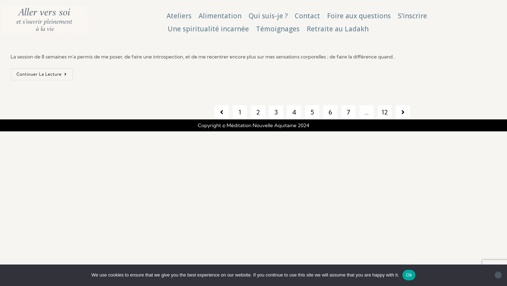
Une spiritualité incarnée (208, 28)
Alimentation (220, 15)
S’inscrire (412, 15)
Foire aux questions (359, 15)
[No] (498, 275)
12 (385, 112)
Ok (409, 275)
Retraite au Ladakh (338, 28)
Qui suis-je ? (268, 15)
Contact (307, 15)
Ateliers (179, 15)
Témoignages (278, 28)
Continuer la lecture (45, 72)
